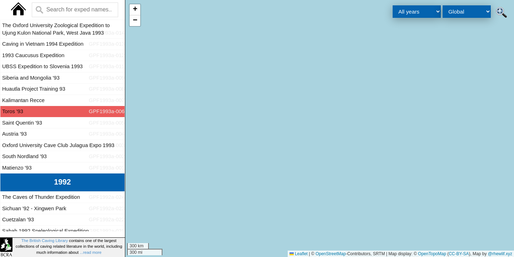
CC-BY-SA (459, 253)
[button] (135, 9)
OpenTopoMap (432, 253)
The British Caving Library (44, 240)
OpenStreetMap (331, 253)
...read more (90, 252)
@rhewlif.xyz (500, 253)
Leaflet (298, 253)
